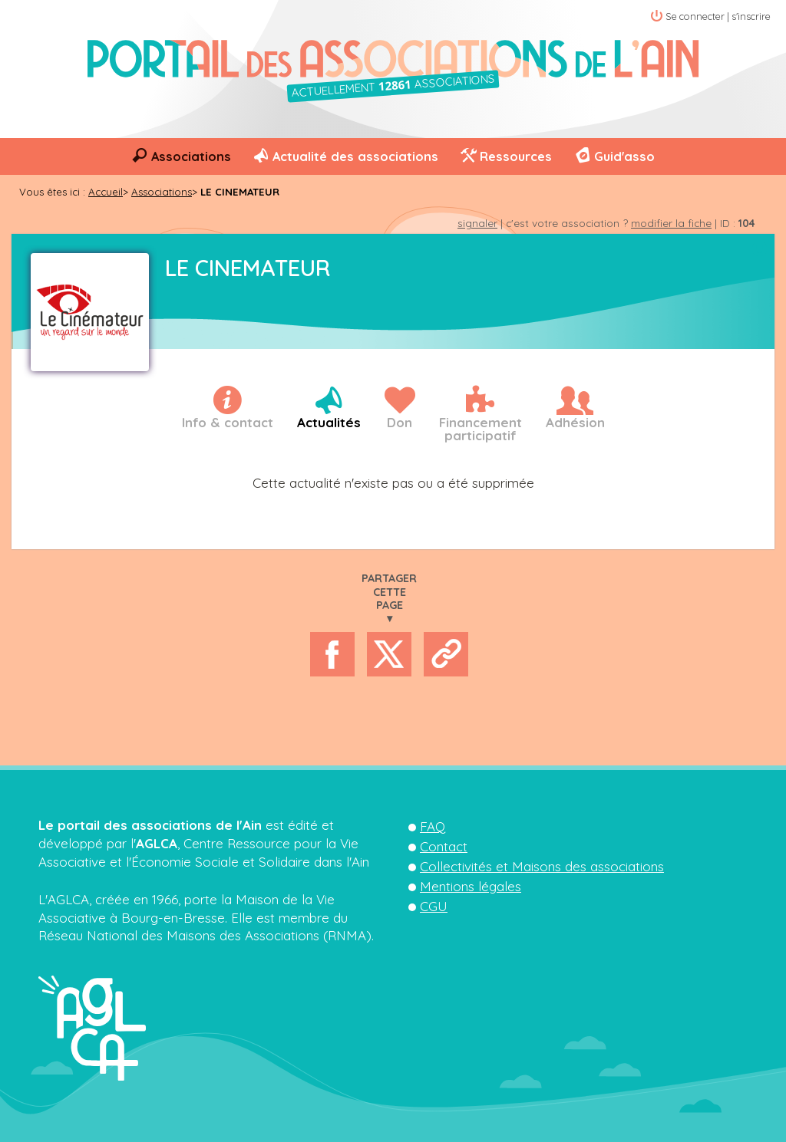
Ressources (516, 156)
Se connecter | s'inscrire (718, 16)
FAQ (432, 826)
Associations (191, 156)
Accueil (105, 192)
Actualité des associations (355, 156)
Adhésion (575, 422)
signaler (477, 222)
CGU (433, 906)
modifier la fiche (671, 222)
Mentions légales (470, 886)
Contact (443, 846)
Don (399, 422)
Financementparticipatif (480, 428)
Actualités (329, 422)
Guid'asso (624, 156)
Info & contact (227, 422)
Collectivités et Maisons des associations (542, 866)
